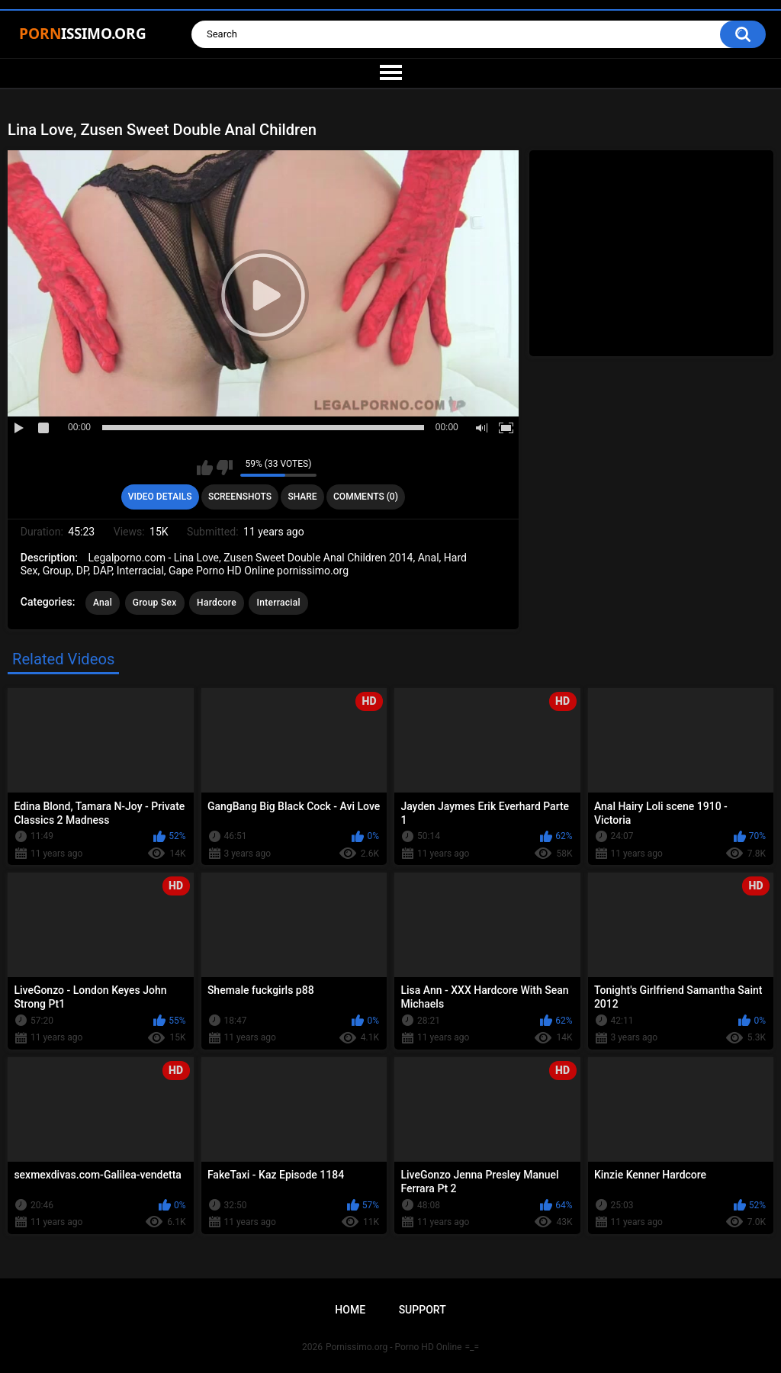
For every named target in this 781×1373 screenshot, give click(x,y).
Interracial (278, 602)
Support (422, 1310)
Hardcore (216, 602)
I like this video (205, 467)
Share (302, 496)
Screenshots (240, 496)
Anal (102, 602)
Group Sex (155, 602)
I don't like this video (225, 467)
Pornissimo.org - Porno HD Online (394, 1347)
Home (350, 1310)
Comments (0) (365, 496)
